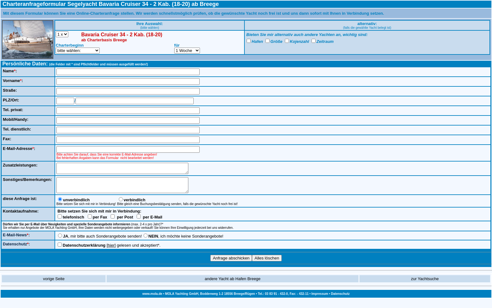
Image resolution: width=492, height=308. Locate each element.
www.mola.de (152, 298)
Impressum (319, 298)
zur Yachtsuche (424, 283)
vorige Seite (54, 283)
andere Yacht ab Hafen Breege (232, 283)
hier (111, 250)
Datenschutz (340, 298)
